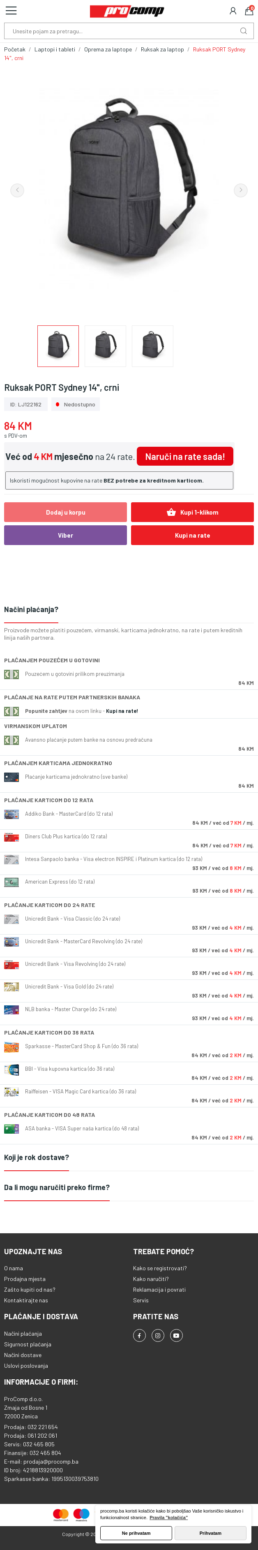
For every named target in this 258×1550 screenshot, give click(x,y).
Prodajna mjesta (25, 1278)
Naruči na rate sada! (185, 456)
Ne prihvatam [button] (136, 1533)
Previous (17, 190)
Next (241, 190)
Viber (65, 535)
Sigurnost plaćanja (27, 1344)
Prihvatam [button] (210, 1533)
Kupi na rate (192, 535)
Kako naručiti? (151, 1278)
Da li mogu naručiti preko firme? (57, 1187)
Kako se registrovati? (160, 1268)
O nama (13, 1268)
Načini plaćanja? (31, 609)
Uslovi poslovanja (26, 1365)
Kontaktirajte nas (26, 1300)
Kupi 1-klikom (192, 512)
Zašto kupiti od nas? (29, 1289)
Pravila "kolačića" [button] (169, 1517)
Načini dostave (22, 1354)
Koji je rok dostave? (36, 1157)
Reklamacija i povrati (159, 1289)
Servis (141, 1300)
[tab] (129, 609)
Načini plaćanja (23, 1333)
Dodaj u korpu (65, 512)
